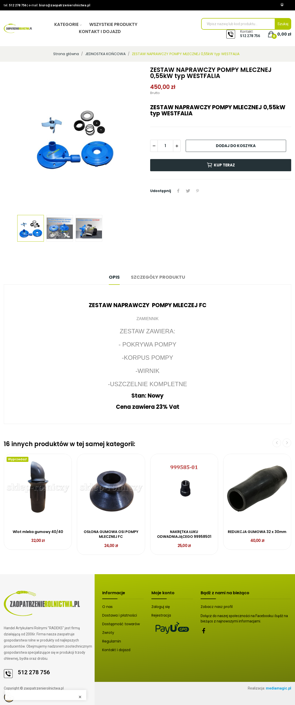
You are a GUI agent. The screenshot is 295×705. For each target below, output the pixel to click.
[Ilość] (165, 146)
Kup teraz (220, 165)
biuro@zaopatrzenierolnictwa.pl (64, 5)
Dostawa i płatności (119, 615)
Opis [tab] (114, 277)
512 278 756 (17, 5)
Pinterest (197, 191)
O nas (107, 606)
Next (287, 442)
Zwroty (108, 632)
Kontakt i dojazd (116, 649)
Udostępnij (178, 191)
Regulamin (111, 641)
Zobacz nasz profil (217, 606)
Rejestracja (161, 615)
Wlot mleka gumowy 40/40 (38, 531)
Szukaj (282, 24)
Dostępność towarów (121, 623)
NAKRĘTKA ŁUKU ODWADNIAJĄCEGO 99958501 (184, 534)
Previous (276, 442)
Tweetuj (188, 191)
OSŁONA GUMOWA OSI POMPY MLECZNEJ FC (111, 534)
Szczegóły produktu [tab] (158, 277)
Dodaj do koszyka (236, 145)
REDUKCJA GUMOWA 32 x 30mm (257, 531)
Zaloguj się (160, 606)
